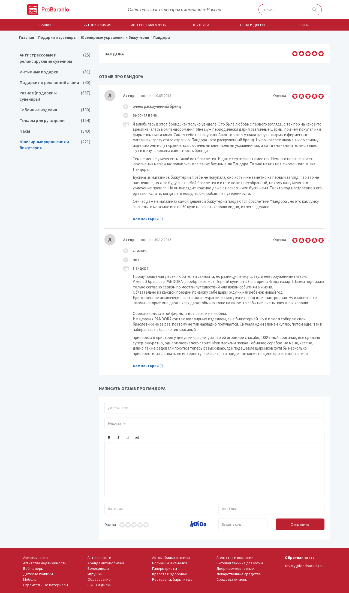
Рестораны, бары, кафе (172, 579)
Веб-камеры (33, 568)
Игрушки (95, 573)
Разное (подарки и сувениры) (55, 96)
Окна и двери (252, 24)
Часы (304, 24)
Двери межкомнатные (235, 568)
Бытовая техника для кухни (239, 563)
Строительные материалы (45, 584)
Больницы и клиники (169, 563)
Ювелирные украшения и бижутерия (55, 145)
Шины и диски (100, 584)
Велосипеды (98, 568)
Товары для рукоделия (55, 120)
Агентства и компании (235, 557)
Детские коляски (38, 573)
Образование (99, 579)
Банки (45, 24)
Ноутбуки (200, 24)
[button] (109, 437)
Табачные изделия (55, 110)
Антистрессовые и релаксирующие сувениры (55, 58)
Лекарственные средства (238, 573)
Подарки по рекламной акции (55, 82)
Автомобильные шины (171, 557)
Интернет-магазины (149, 24)
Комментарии (146, 218)
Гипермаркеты (164, 568)
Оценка (110, 524)
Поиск (314, 9)
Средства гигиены (232, 579)
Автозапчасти (99, 557)
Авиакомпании (35, 557)
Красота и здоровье (169, 573)
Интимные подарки (55, 72)
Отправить (300, 524)
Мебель (29, 579)
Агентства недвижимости (45, 563)
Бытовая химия (97, 24)
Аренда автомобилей (106, 563)
